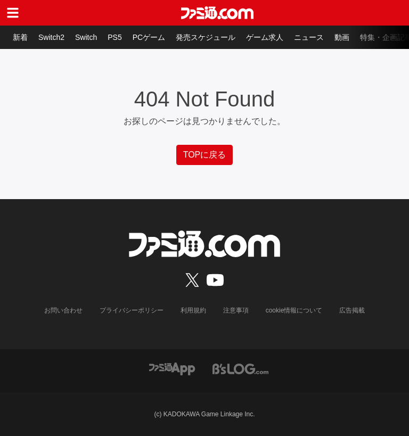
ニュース (309, 37)
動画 (341, 37)
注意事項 (236, 310)
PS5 (114, 37)
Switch (86, 37)
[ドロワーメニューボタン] (13, 13)
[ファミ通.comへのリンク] (217, 12)
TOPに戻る (204, 154)
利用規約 (193, 310)
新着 (20, 37)
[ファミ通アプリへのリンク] (172, 368)
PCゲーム (149, 37)
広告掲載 (352, 310)
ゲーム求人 (264, 37)
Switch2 (51, 37)
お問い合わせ (63, 310)
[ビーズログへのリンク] (240, 368)
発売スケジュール (205, 37)
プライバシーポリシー (131, 310)
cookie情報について (294, 310)
